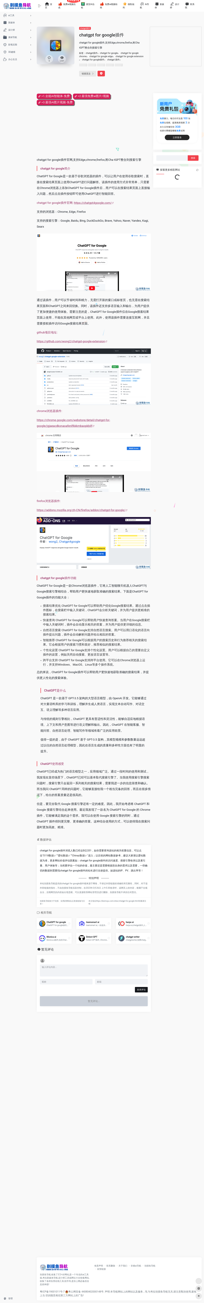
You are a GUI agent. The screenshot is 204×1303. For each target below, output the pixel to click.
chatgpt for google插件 (93, 59)
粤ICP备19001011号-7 (52, 1291)
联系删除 (110, 1265)
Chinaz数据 (78, 855)
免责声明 (98, 1265)
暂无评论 (47, 949)
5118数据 (48, 855)
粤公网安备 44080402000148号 (86, 1291)
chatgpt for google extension (130, 56)
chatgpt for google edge (101, 56)
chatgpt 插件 (113, 59)
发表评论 (141, 989)
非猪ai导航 (136, 1265)
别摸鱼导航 (149, 1265)
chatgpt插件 (85, 28)
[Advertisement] (175, 46)
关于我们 (122, 1265)
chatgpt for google (109, 53)
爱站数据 (63, 855)
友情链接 (101, 1269)
